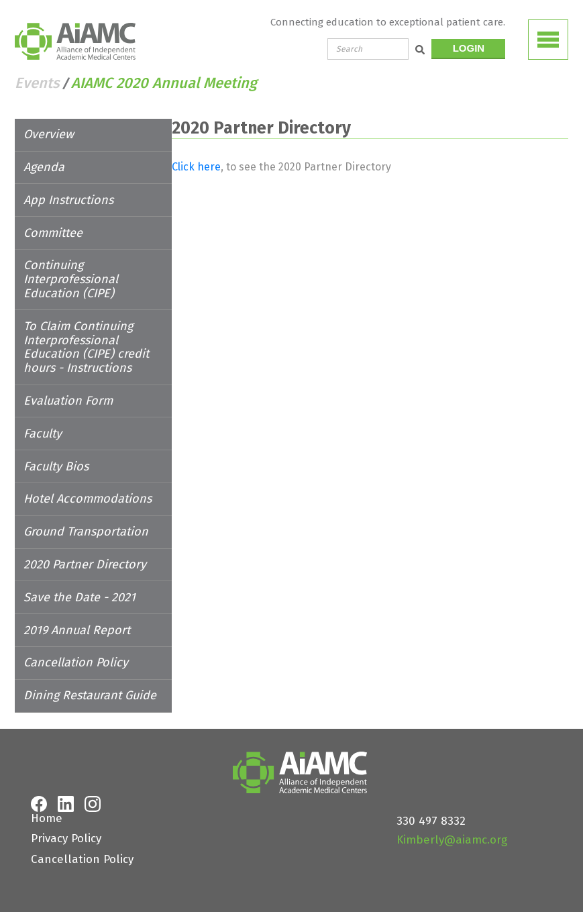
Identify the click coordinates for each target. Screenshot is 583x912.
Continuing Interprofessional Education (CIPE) (102, 272)
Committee (53, 232)
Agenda (43, 167)
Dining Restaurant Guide (89, 681)
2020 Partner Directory (84, 550)
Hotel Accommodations (87, 485)
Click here (260, 166)
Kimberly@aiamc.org (451, 826)
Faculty (42, 419)
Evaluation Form (68, 386)
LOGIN (469, 48)
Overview (48, 134)
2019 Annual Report (76, 616)
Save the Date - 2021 (79, 583)
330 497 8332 (431, 807)
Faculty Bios (56, 452)
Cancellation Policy (75, 649)
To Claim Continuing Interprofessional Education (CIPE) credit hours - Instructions (100, 333)
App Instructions (68, 200)
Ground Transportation (85, 517)
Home (46, 804)
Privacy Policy (66, 825)
